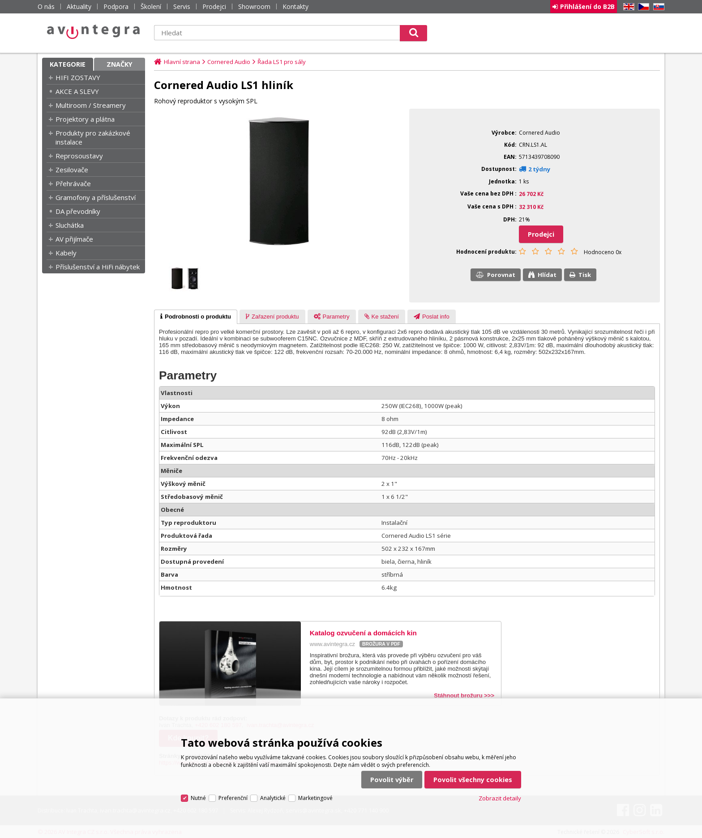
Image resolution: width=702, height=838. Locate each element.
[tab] (195, 317)
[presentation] (195, 316)
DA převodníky (78, 211)
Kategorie (68, 64)
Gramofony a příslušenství (96, 197)
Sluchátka (70, 225)
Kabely (66, 252)
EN (627, 7)
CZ (642, 7)
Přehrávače (73, 183)
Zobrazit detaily (500, 798)
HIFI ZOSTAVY (78, 77)
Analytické (273, 798)
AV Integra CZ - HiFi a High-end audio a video (93, 32)
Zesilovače (72, 169)
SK (657, 7)
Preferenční (233, 798)
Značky (120, 64)
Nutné (198, 798)
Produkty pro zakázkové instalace (93, 137)
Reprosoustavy (79, 155)
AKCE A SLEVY (77, 91)
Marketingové (315, 798)
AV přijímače (74, 238)
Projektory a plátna (85, 119)
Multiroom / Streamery (91, 105)
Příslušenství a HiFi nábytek (98, 266)
